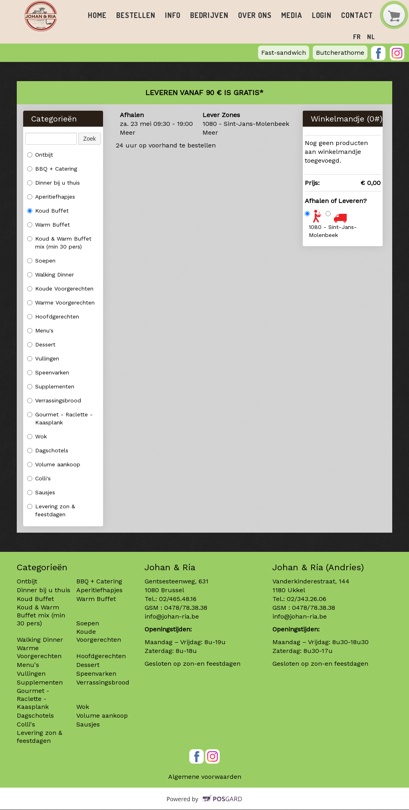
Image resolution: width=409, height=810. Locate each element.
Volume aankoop (53, 465)
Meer (127, 133)
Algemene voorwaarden (204, 777)
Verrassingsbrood (54, 401)
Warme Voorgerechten (61, 303)
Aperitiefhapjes (51, 197)
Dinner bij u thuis (53, 183)
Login (310, 15)
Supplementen (51, 387)
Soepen (41, 261)
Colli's (39, 479)
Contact (344, 15)
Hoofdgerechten (53, 317)
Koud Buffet (48, 211)
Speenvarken (48, 373)
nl (371, 37)
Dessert (41, 345)
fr (357, 37)
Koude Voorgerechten (60, 289)
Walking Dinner (50, 275)
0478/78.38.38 (185, 608)
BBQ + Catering (52, 169)
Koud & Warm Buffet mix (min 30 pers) (59, 243)
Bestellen (134, 15)
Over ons (247, 15)
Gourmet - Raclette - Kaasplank (60, 419)
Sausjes (41, 493)
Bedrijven (204, 15)
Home (96, 15)
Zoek (89, 139)
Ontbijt (40, 155)
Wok (37, 437)
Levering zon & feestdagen (51, 511)
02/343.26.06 (306, 599)
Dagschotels (47, 451)
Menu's (40, 331)
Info (169, 15)
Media (282, 15)
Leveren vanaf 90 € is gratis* (204, 93)
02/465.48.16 (178, 599)
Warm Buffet (48, 225)
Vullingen (43, 359)
